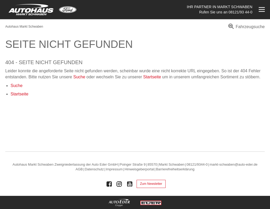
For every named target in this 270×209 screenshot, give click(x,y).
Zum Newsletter (151, 184)
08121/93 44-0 (240, 12)
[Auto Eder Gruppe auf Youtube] (129, 184)
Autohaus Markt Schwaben (24, 26)
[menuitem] (245, 28)
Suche (79, 77)
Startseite (152, 77)
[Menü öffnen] (261, 9)
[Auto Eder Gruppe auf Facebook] (109, 184)
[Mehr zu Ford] (67, 9)
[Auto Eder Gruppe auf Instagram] (119, 184)
